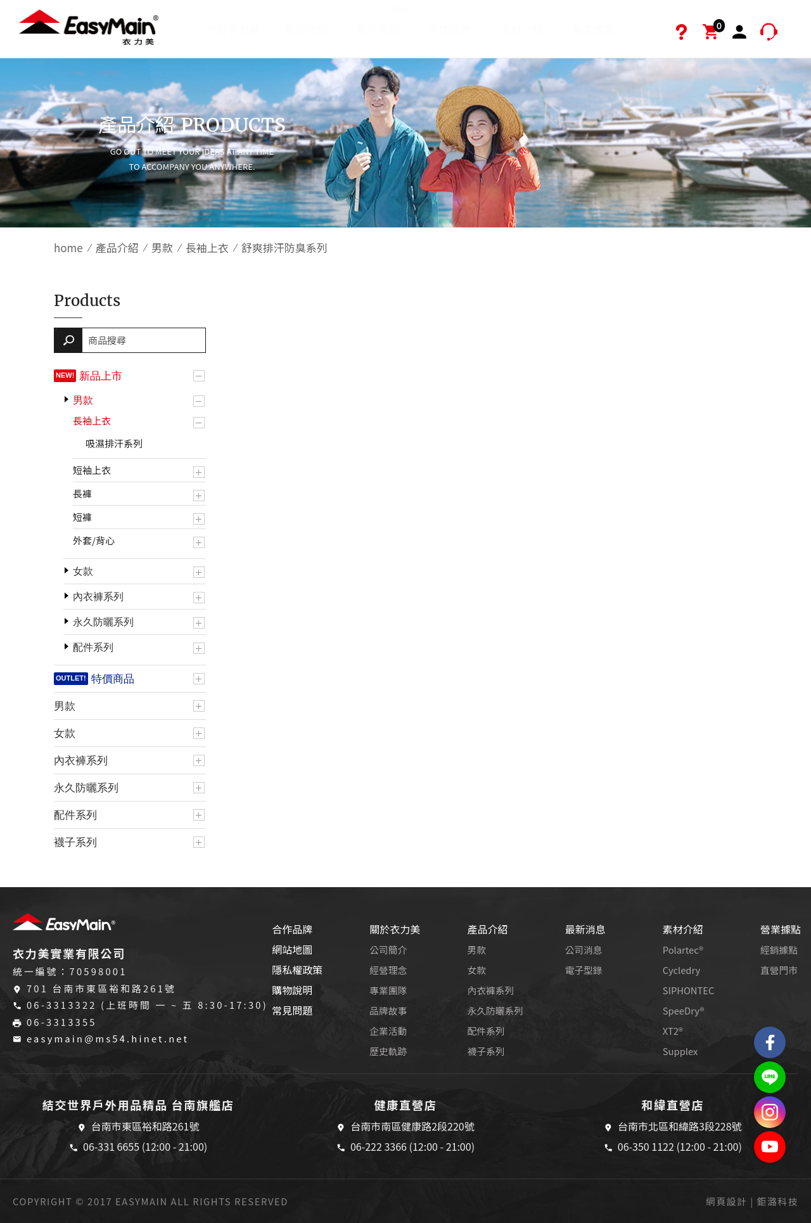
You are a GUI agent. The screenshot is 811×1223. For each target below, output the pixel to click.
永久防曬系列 (103, 622)
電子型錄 (584, 969)
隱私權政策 (297, 969)
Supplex (680, 1051)
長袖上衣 (207, 247)
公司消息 (584, 949)
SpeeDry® (684, 1010)
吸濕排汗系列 (114, 443)
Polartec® (683, 949)
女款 (83, 571)
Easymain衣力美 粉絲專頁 (770, 1042)
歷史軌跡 (388, 1051)
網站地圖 (292, 949)
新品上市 (100, 376)
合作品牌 (449, 29)
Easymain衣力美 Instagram (770, 1112)
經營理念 (388, 969)
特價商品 (112, 679)
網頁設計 (726, 1201)
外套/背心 (94, 540)
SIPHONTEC (689, 990)
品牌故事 (388, 1010)
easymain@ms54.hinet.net (108, 1038)
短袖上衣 (92, 470)
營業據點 (593, 29)
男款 (162, 247)
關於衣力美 (233, 29)
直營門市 (779, 969)
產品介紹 (305, 29)
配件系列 (93, 647)
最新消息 (383, 20)
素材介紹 (521, 29)
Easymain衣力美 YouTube (770, 1147)
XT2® (673, 1030)
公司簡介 (388, 949)
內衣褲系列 (98, 597)
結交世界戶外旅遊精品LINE (770, 1077)
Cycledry (681, 969)
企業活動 (388, 1030)
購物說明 (292, 989)
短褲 (82, 516)
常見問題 (292, 1010)
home (68, 247)
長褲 (82, 493)
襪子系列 (75, 842)
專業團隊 (388, 990)
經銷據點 (779, 949)
